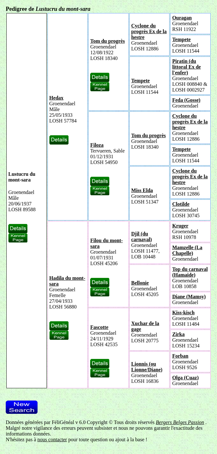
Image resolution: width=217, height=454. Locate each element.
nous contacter (52, 439)
